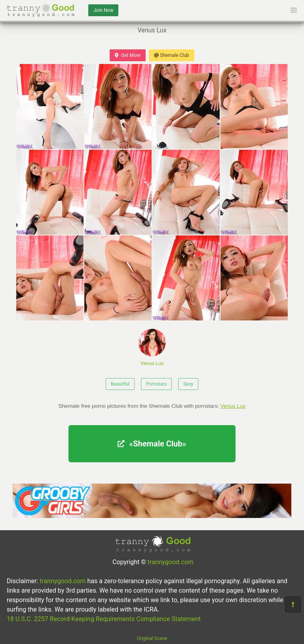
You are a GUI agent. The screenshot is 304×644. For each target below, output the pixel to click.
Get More (127, 55)
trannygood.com (171, 562)
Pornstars (156, 384)
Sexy (188, 384)
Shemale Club (171, 55)
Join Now (103, 10)
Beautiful (120, 384)
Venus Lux (152, 347)
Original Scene (152, 638)
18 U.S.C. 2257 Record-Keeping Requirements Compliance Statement (104, 619)
